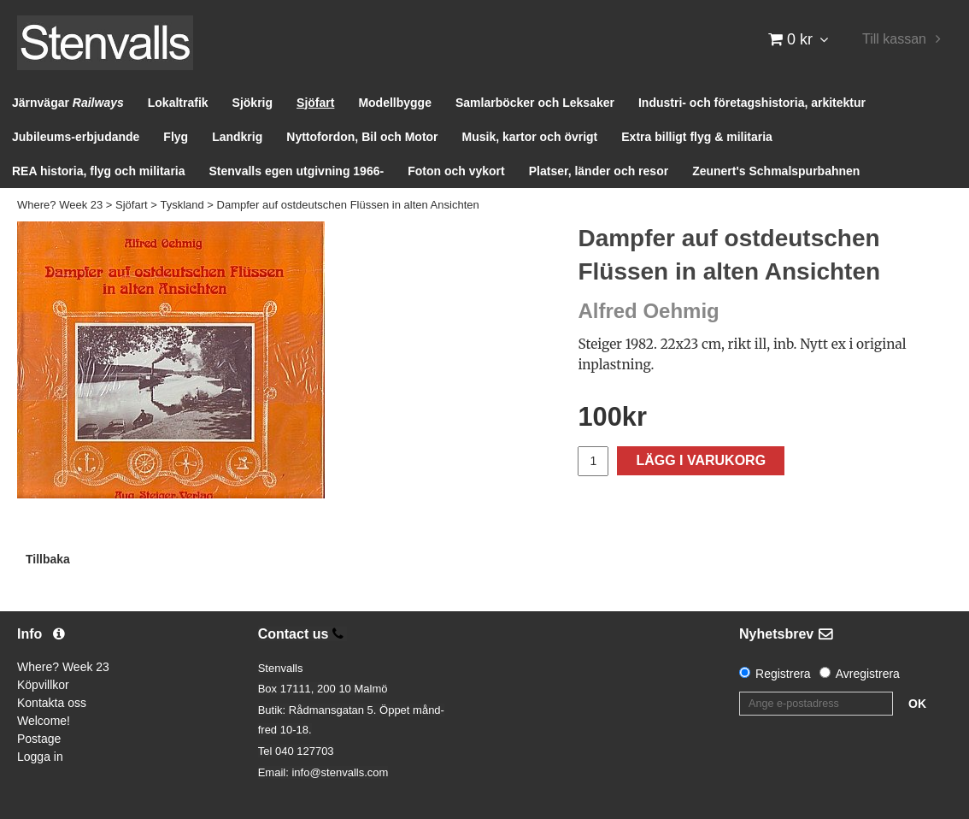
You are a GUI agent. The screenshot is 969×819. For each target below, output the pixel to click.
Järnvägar (68, 102)
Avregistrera (868, 674)
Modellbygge (395, 102)
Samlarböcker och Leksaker (534, 102)
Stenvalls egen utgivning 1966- (297, 171)
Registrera (783, 674)
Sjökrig (252, 102)
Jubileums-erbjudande (75, 137)
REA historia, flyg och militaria (98, 171)
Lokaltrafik (178, 102)
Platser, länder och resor (598, 171)
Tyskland (181, 204)
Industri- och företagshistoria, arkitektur (752, 102)
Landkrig (237, 137)
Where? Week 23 (60, 204)
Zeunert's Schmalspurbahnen (776, 171)
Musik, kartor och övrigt (530, 137)
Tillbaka (48, 559)
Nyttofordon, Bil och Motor (362, 137)
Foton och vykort (456, 171)
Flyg (175, 137)
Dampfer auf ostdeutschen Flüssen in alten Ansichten (348, 204)
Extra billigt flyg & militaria (696, 137)
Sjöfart (315, 102)
